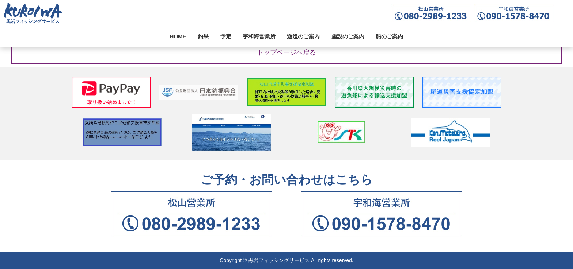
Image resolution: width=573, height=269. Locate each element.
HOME (178, 36)
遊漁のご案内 (303, 36)
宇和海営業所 (259, 36)
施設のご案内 (347, 36)
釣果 (203, 36)
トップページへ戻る (286, 52)
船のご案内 (389, 36)
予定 (225, 36)
